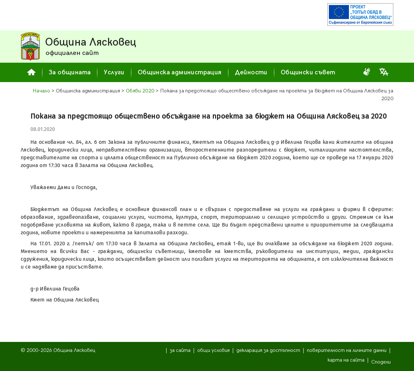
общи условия (213, 350)
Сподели (381, 362)
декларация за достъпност (268, 350)
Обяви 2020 (140, 91)
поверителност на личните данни (347, 350)
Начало (41, 91)
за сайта (180, 350)
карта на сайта (346, 360)
